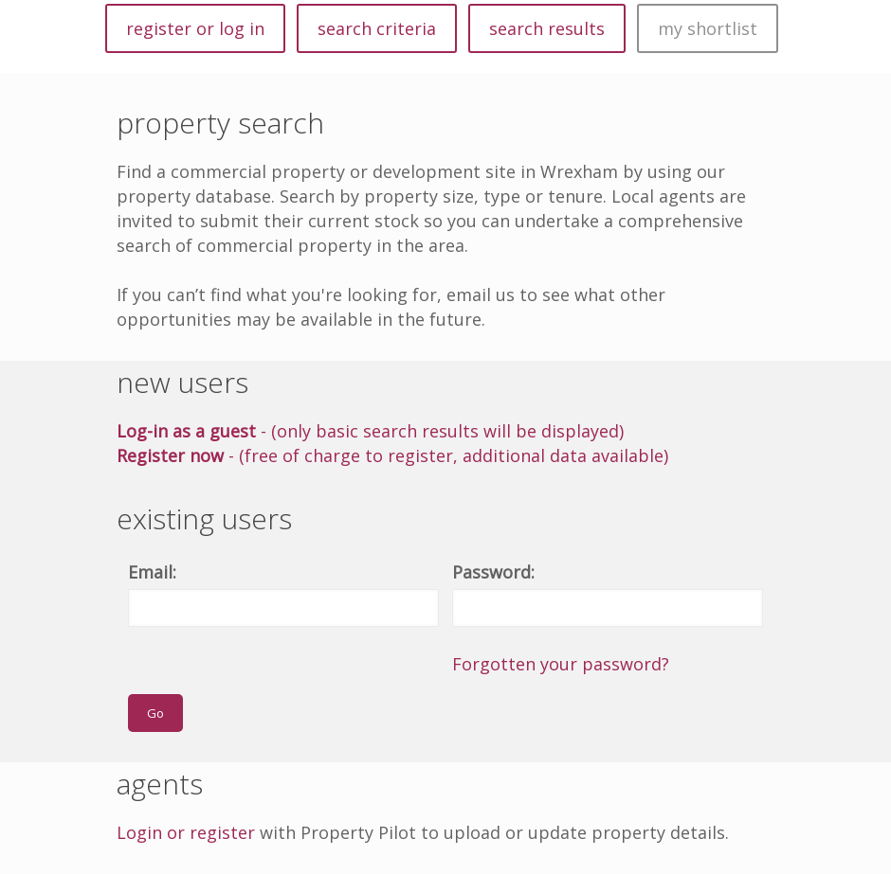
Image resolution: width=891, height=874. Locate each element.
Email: (152, 572)
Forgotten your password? (560, 663)
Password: (493, 572)
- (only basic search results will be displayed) (370, 430)
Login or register (186, 832)
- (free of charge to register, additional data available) (392, 455)
